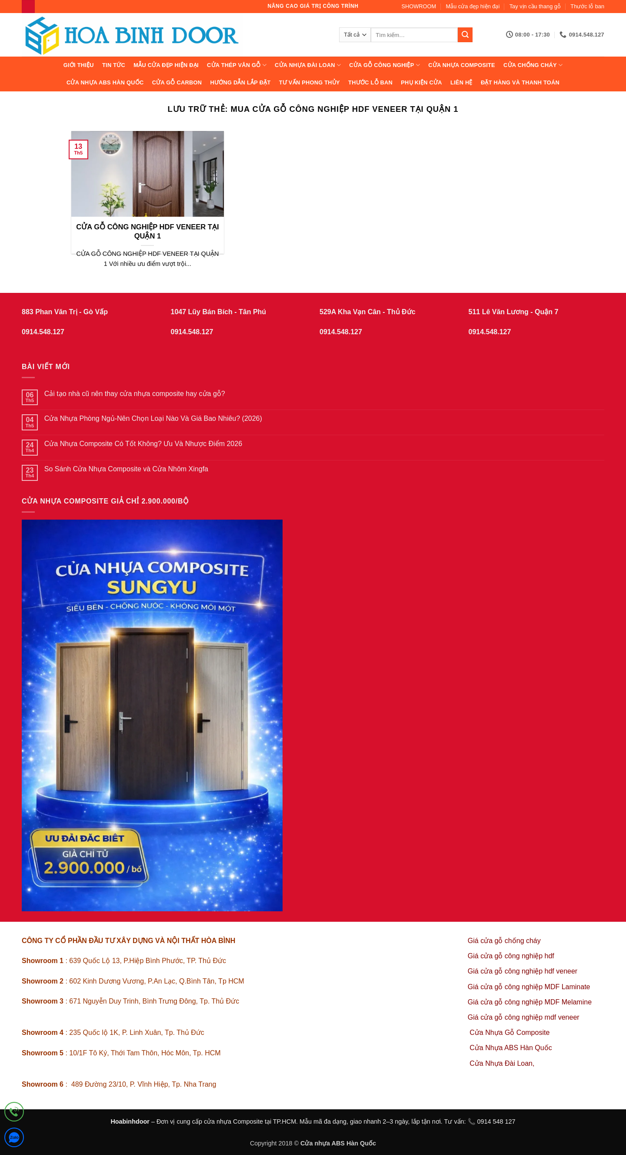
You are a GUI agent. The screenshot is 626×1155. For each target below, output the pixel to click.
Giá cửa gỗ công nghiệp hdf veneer (522, 971)
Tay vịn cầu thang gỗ (535, 6)
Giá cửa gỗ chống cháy (504, 940)
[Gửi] (465, 34)
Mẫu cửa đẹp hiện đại (473, 6)
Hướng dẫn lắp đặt (240, 82)
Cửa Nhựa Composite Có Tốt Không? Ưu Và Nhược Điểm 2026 (143, 443)
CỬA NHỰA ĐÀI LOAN (308, 65)
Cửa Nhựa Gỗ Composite (511, 1032)
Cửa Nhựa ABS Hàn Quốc (105, 82)
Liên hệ (461, 82)
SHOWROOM (419, 6)
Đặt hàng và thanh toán (520, 82)
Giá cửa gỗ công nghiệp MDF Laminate (529, 986)
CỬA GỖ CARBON (177, 82)
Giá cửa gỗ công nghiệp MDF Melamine (530, 1002)
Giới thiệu (78, 65)
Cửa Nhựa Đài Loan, (502, 1063)
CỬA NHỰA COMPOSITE (461, 65)
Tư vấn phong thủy (309, 82)
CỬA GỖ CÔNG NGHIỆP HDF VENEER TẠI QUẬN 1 (147, 232)
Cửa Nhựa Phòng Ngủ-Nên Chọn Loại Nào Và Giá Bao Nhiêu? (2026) (153, 418)
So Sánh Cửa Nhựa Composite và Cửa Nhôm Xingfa (126, 469)
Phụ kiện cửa (421, 82)
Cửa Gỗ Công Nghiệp (384, 65)
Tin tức (113, 65)
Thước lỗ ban (587, 6)
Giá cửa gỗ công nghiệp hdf (511, 956)
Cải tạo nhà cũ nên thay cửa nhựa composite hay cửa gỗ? (134, 393)
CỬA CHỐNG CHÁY (533, 65)
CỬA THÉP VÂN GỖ (236, 65)
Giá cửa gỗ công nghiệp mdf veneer (523, 1017)
